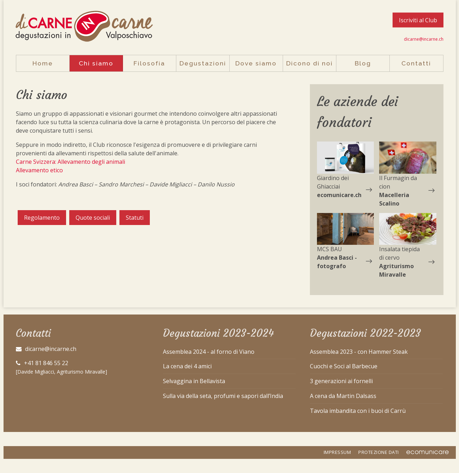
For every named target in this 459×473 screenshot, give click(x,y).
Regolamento (42, 217)
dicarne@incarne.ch (423, 39)
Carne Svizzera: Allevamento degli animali (70, 162)
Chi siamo (96, 63)
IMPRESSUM (337, 452)
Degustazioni (203, 63)
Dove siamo (256, 63)
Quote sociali (93, 217)
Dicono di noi (309, 63)
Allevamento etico (39, 170)
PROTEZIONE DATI (378, 452)
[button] (345, 158)
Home (43, 63)
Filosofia (149, 63)
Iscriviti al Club (418, 20)
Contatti (416, 63)
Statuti (134, 217)
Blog (363, 63)
